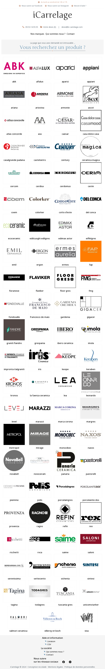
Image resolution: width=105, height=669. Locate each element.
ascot (91, 96)
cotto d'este (65, 201)
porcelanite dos (91, 488)
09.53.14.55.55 (31, 27)
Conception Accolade (37, 667)
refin (65, 515)
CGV (49, 644)
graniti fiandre (14, 332)
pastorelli (91, 462)
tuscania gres (65, 593)
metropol (14, 436)
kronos (14, 384)
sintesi (91, 567)
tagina (14, 593)
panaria (65, 462)
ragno (39, 515)
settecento (39, 567)
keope (65, 358)
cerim (91, 175)
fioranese (14, 279)
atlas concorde (14, 122)
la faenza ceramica (39, 384)
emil (14, 253)
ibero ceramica (65, 332)
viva (86, 619)
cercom (14, 175)
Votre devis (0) (49, 27)
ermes (65, 253)
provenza (14, 515)
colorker (39, 201)
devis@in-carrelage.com (72, 27)
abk (14, 70)
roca (39, 541)
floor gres (65, 279)
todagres (39, 593)
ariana (14, 96)
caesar (65, 122)
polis (39, 488)
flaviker (39, 279)
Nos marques (37, 33)
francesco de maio (39, 305)
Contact (71, 33)
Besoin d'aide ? (80, 6)
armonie (65, 96)
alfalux (39, 70)
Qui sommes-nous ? (55, 652)
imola (91, 332)
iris (39, 358)
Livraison (51, 641)
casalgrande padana (14, 148)
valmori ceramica (18, 619)
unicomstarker (91, 593)
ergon (39, 253)
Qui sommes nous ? (55, 33)
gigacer (91, 305)
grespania (39, 332)
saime (65, 541)
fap (91, 253)
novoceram (39, 462)
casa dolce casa (91, 122)
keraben (91, 358)
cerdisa (39, 175)
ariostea (39, 96)
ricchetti (14, 541)
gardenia (65, 305)
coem (14, 201)
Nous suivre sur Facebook (32, 6)
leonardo (91, 384)
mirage (39, 436)
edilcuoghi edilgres (39, 227)
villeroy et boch (52, 619)
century (65, 148)
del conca (91, 201)
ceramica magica (91, 148)
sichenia (65, 567)
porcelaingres (65, 488)
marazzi (39, 410)
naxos (91, 436)
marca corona (65, 410)
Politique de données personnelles (79, 667)
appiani (91, 70)
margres (91, 410)
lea (65, 384)
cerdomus (65, 175)
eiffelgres (91, 227)
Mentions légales (55, 667)
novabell (14, 462)
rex (91, 515)
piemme (14, 488)
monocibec (65, 436)
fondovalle (14, 305)
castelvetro (39, 148)
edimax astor (65, 227)
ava (39, 122)
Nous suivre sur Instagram (58, 6)
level (14, 410)
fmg (91, 279)
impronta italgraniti (14, 358)
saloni (91, 541)
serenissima (14, 567)
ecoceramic (14, 227)
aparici (65, 70)
